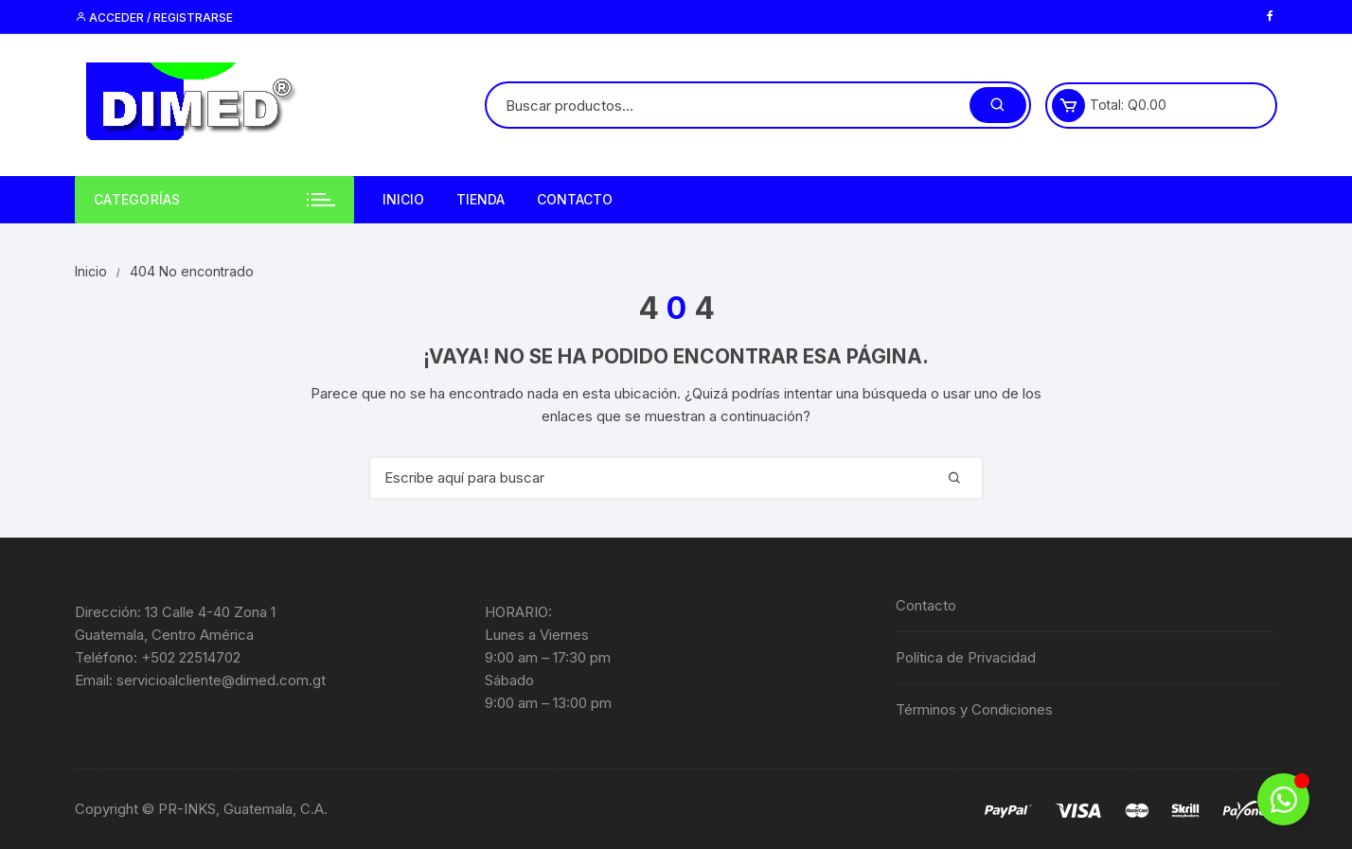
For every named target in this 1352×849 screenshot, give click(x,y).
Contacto (575, 199)
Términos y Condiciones (974, 709)
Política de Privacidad (966, 657)
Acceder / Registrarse (154, 17)
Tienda (480, 199)
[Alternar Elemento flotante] (1283, 799)
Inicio (403, 199)
